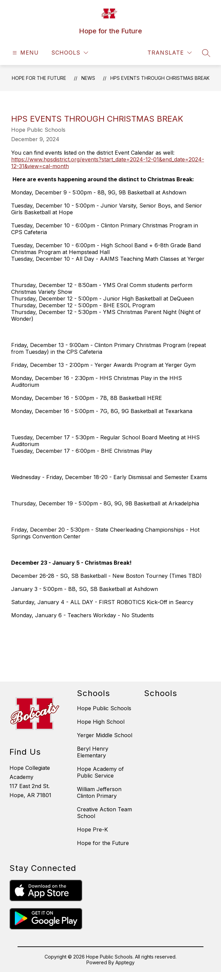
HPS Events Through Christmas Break (160, 78)
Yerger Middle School (104, 735)
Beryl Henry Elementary (92, 752)
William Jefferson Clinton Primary (99, 792)
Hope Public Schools (104, 708)
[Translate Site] (169, 53)
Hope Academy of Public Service (100, 772)
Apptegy (125, 962)
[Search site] (206, 53)
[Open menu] (25, 53)
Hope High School (101, 721)
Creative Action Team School (104, 812)
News (88, 78)
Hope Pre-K (92, 829)
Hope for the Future (39, 78)
